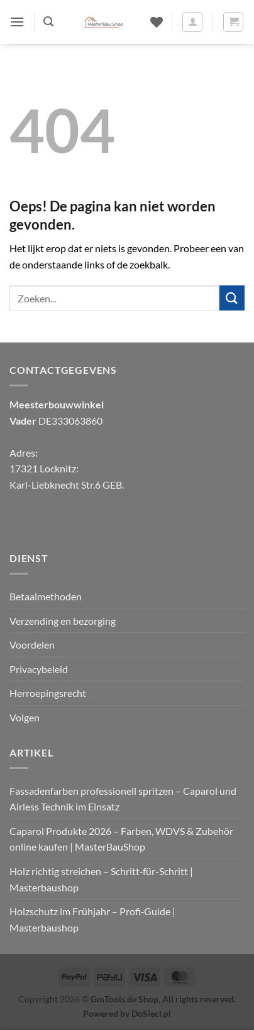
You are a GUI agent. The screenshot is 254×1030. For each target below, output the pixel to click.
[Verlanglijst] (156, 22)
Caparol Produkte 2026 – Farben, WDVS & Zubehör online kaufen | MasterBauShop (121, 839)
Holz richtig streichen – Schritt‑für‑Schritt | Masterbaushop (101, 879)
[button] (17, 21)
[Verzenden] (232, 297)
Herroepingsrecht (47, 693)
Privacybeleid (38, 669)
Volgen (24, 717)
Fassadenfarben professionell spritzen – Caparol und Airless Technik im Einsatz (122, 799)
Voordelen (32, 644)
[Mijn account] (192, 22)
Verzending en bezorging (62, 621)
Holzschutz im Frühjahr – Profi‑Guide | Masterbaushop (92, 919)
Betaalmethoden (45, 596)
